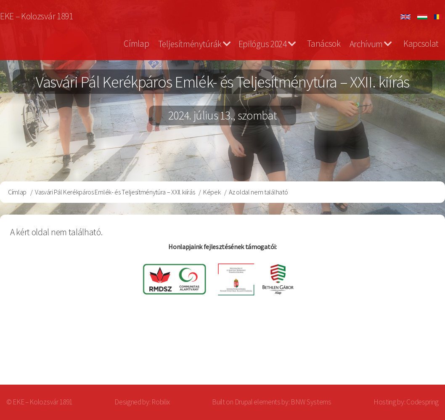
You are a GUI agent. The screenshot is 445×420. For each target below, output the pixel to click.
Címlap (136, 43)
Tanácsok (323, 43)
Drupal (244, 402)
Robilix (160, 402)
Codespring (422, 402)
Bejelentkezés (401, 351)
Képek (211, 192)
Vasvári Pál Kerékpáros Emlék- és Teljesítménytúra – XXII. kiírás (115, 192)
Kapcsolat (421, 43)
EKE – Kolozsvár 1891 (36, 16)
